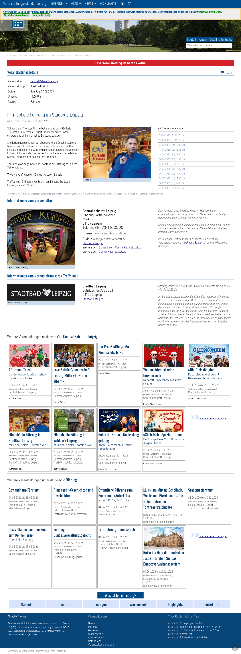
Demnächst (14, 623)
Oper (19, 627)
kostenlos (93, 630)
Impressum (42, 650)
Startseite (11, 55)
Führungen (47, 627)
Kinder (65, 627)
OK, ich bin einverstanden (16, 15)
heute (190, 39)
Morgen (49, 631)
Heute (43, 624)
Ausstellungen (19, 631)
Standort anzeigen (93, 243)
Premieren (57, 627)
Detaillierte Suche (221, 39)
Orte (74, 3)
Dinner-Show (58, 631)
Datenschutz (28, 650)
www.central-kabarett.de (110, 233)
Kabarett (10, 631)
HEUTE (89, 3)
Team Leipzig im (57, 650)
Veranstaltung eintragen (101, 644)
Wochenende (31, 631)
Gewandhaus (58, 624)
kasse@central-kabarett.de (109, 239)
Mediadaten (14, 650)
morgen (202, 39)
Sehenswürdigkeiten (14, 635)
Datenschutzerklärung (210, 11)
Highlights (108, 3)
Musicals (49, 623)
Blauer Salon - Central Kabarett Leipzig (120, 247)
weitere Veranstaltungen (208, 418)
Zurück (229, 73)
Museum (27, 627)
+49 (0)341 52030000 (109, 228)
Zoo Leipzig (41, 631)
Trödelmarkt (36, 627)
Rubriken (57, 3)
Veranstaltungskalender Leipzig (24, 4)
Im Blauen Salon (192, 242)
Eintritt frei (36, 623)
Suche (37, 55)
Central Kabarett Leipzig (61, 55)
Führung (45, 55)
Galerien (34, 635)
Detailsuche (94, 641)
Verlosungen (26, 634)
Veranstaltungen (25, 55)
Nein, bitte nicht (41, 15)
